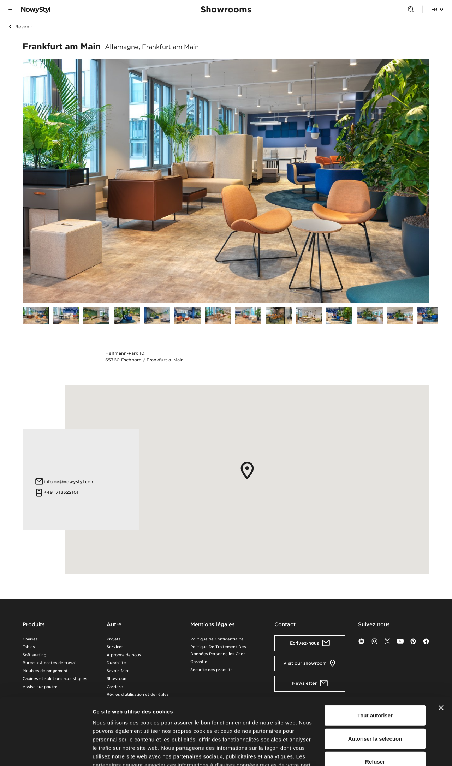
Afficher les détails (389, 752)
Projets (114, 639)
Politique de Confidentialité (217, 639)
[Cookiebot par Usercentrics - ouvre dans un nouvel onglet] (46, 752)
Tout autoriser (375, 658)
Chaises (30, 639)
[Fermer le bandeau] (441, 650)
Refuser (375, 704)
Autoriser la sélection (375, 681)
